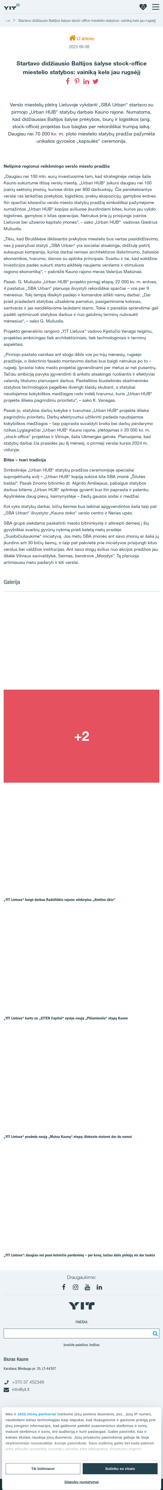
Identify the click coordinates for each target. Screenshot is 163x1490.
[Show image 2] (81, 736)
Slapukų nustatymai (81, 1482)
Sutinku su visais (120, 1468)
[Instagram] (75, 1287)
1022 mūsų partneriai (36, 1414)
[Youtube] (87, 1287)
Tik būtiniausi (43, 1468)
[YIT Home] (12, 7)
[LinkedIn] (86, 81)
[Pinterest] (77, 81)
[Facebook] (68, 81)
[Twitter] (95, 81)
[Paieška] (154, 1333)
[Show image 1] (81, 643)
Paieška (81, 1322)
